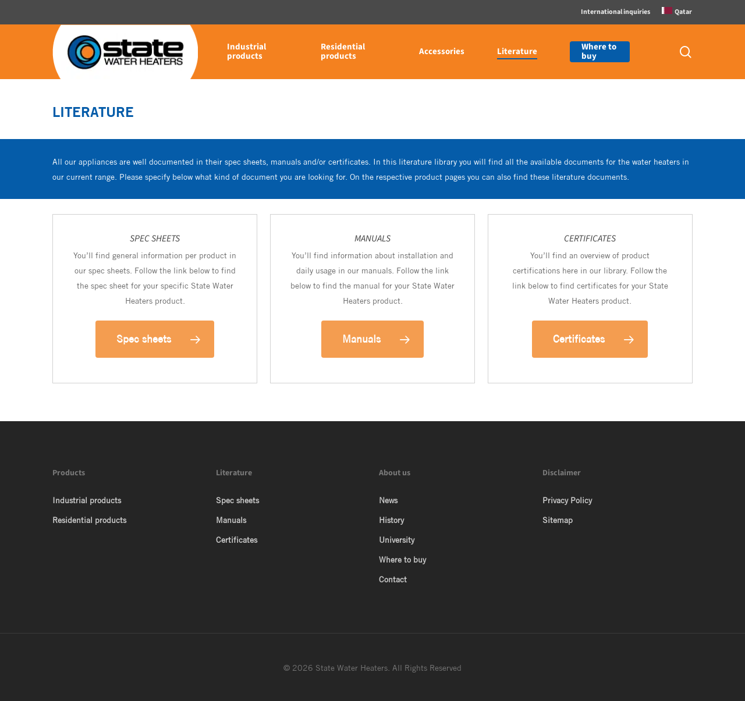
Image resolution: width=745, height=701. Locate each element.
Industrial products (86, 500)
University (396, 540)
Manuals (231, 520)
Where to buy (402, 559)
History (391, 520)
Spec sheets (237, 500)
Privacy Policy (567, 500)
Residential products (89, 520)
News (388, 500)
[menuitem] (677, 12)
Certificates (236, 540)
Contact (393, 579)
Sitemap (557, 520)
